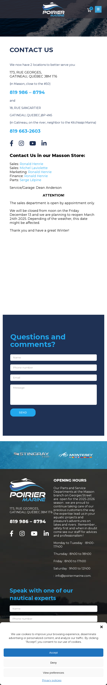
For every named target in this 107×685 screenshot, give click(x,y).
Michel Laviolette (34, 168)
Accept (53, 652)
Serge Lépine (30, 180)
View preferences (53, 672)
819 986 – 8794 (28, 521)
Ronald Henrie (31, 164)
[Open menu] (98, 9)
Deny (53, 662)
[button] (101, 627)
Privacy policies (51, 680)
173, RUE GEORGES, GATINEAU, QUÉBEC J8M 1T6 (33, 74)
